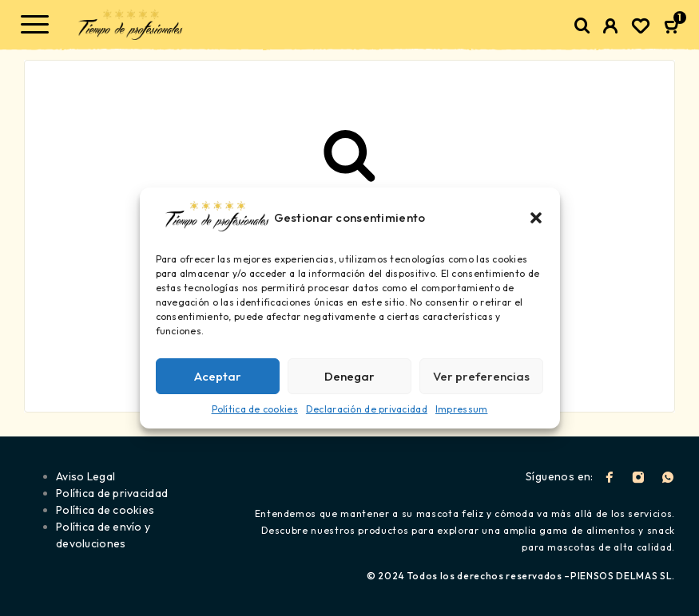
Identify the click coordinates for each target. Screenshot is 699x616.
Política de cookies (255, 409)
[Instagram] (638, 477)
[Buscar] (582, 26)
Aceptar (217, 376)
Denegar (349, 376)
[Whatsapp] (667, 477)
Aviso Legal (85, 476)
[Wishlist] (640, 28)
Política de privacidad (112, 493)
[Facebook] (609, 477)
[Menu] (34, 24)
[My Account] (610, 28)
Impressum (461, 409)
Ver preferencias (481, 376)
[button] (536, 218)
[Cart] (673, 27)
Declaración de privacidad (366, 409)
